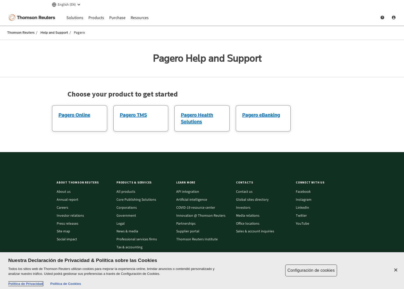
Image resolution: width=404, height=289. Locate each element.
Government (126, 215)
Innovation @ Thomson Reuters (200, 215)
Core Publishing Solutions (136, 199)
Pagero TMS (133, 115)
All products (125, 191)
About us (64, 191)
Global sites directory (252, 199)
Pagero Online (74, 115)
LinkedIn (302, 207)
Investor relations (70, 215)
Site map (63, 231)
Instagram (304, 199)
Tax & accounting (129, 247)
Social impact (67, 239)
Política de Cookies (65, 284)
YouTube (302, 223)
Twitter (301, 215)
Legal (120, 223)
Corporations (126, 207)
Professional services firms (136, 239)
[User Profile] (394, 17)
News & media (127, 231)
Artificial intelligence (191, 199)
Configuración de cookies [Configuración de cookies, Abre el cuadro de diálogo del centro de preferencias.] (311, 270)
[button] (83, 182)
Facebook (303, 191)
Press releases (67, 223)
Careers (62, 207)
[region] (202, 270)
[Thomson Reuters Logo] (33, 17)
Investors (243, 207)
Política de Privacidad (25, 284)
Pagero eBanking (261, 115)
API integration (187, 191)
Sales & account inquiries (255, 231)
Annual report (67, 199)
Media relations (247, 215)
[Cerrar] (395, 270)
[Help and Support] (382, 17)
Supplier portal (187, 231)
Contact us (244, 191)
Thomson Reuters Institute (197, 239)
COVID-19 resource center (195, 207)
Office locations (247, 223)
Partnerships (186, 223)
